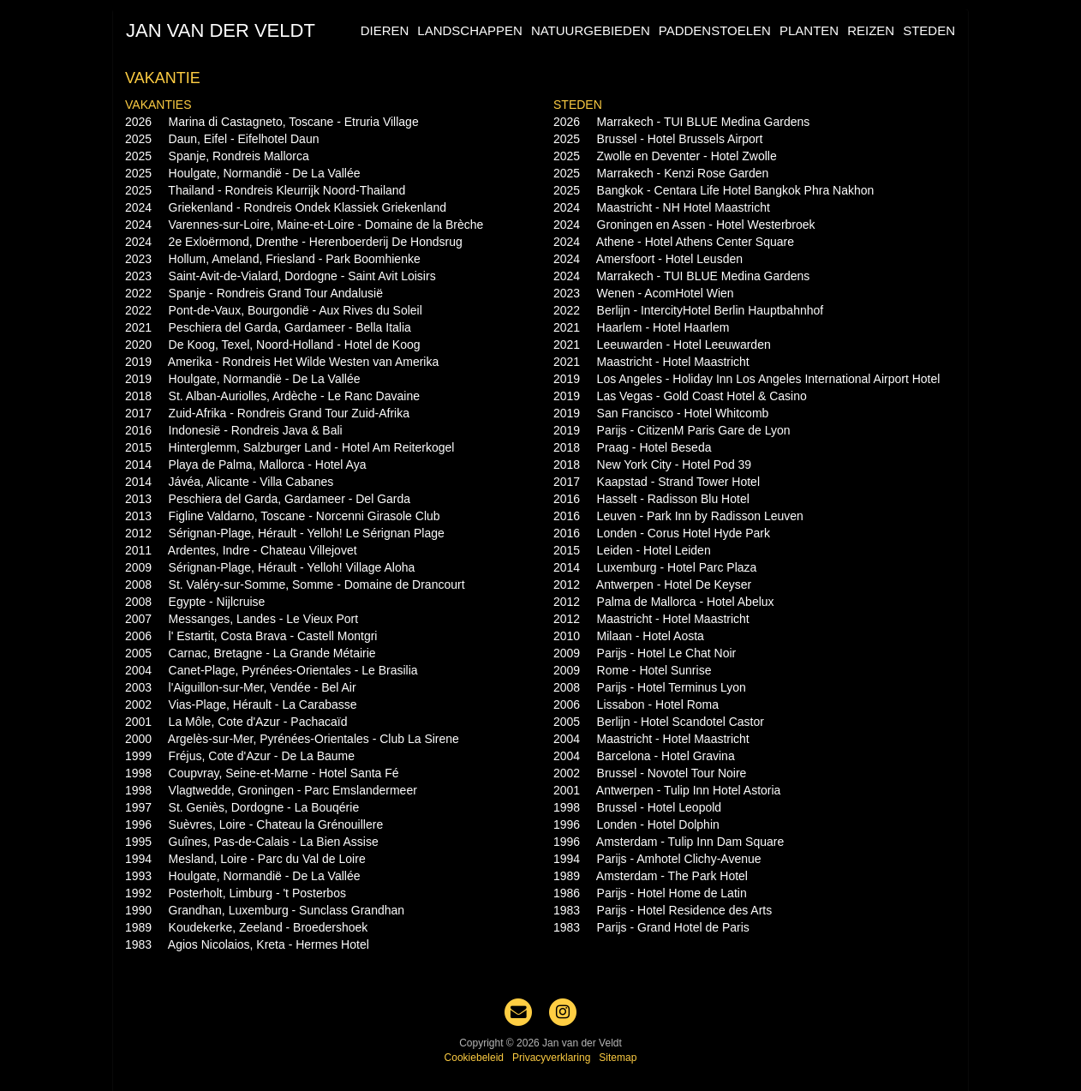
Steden (929, 30)
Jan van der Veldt (220, 30)
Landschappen (470, 30)
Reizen (870, 30)
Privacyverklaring (551, 1058)
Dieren (385, 30)
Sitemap (617, 1058)
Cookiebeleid (474, 1058)
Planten (809, 30)
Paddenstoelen (715, 30)
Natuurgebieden (590, 30)
